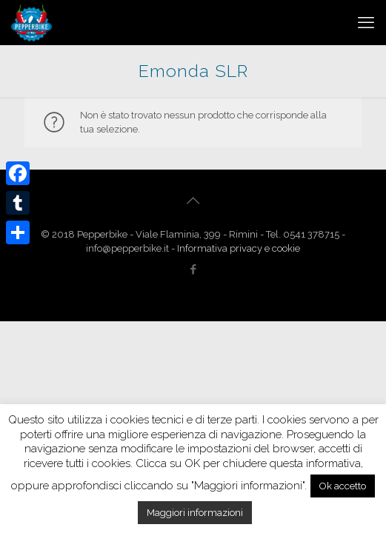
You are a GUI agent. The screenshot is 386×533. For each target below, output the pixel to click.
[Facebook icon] (193, 269)
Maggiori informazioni (195, 512)
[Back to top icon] (193, 200)
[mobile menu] (366, 22)
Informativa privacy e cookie (238, 248)
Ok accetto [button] (342, 486)
